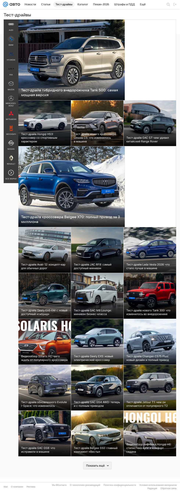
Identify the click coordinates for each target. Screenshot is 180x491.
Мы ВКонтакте (59, 485)
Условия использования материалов (158, 485)
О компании (17, 486)
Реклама (30, 486)
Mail (6, 486)
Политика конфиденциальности (120, 485)
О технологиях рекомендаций (85, 485)
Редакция (152, 488)
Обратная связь (169, 488)
